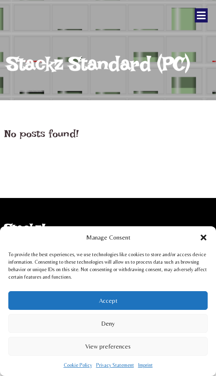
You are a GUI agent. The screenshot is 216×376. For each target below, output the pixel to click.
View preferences (108, 346)
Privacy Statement (115, 365)
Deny (108, 323)
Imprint (145, 365)
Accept (108, 300)
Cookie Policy (78, 365)
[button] (203, 237)
